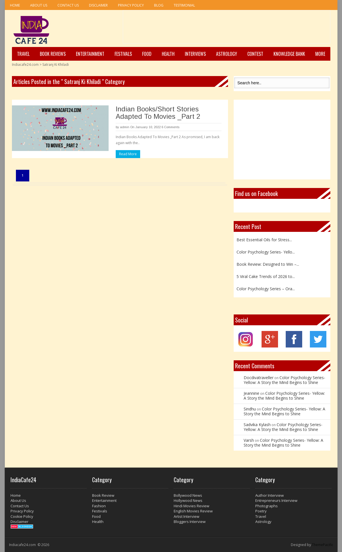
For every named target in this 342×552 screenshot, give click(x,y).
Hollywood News (188, 500)
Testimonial (184, 5)
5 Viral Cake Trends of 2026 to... (266, 276)
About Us (38, 5)
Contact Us (68, 5)
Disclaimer (98, 5)
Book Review (103, 495)
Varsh (249, 440)
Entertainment (90, 53)
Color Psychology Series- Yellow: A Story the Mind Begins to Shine (284, 380)
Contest (255, 53)
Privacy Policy (131, 5)
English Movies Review (193, 511)
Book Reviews (53, 53)
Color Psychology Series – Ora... (266, 288)
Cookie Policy (22, 516)
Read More (128, 154)
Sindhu (250, 409)
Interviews (195, 53)
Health (168, 53)
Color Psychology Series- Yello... (266, 252)
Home (15, 5)
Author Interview (269, 495)
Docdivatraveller (258, 377)
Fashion (99, 505)
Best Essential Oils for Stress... (264, 239)
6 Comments (170, 127)
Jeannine (251, 393)
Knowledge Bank (289, 53)
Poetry (261, 511)
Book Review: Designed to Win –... (268, 264)
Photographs (266, 505)
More (320, 53)
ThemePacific (322, 544)
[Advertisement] (226, 29)
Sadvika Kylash (257, 424)
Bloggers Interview (190, 521)
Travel (23, 53)
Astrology (226, 53)
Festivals (123, 53)
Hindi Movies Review (191, 505)
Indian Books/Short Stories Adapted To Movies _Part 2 (158, 112)
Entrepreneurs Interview (276, 500)
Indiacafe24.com (25, 64)
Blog (158, 5)
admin (124, 127)
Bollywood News (188, 495)
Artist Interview (186, 516)
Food (147, 53)
